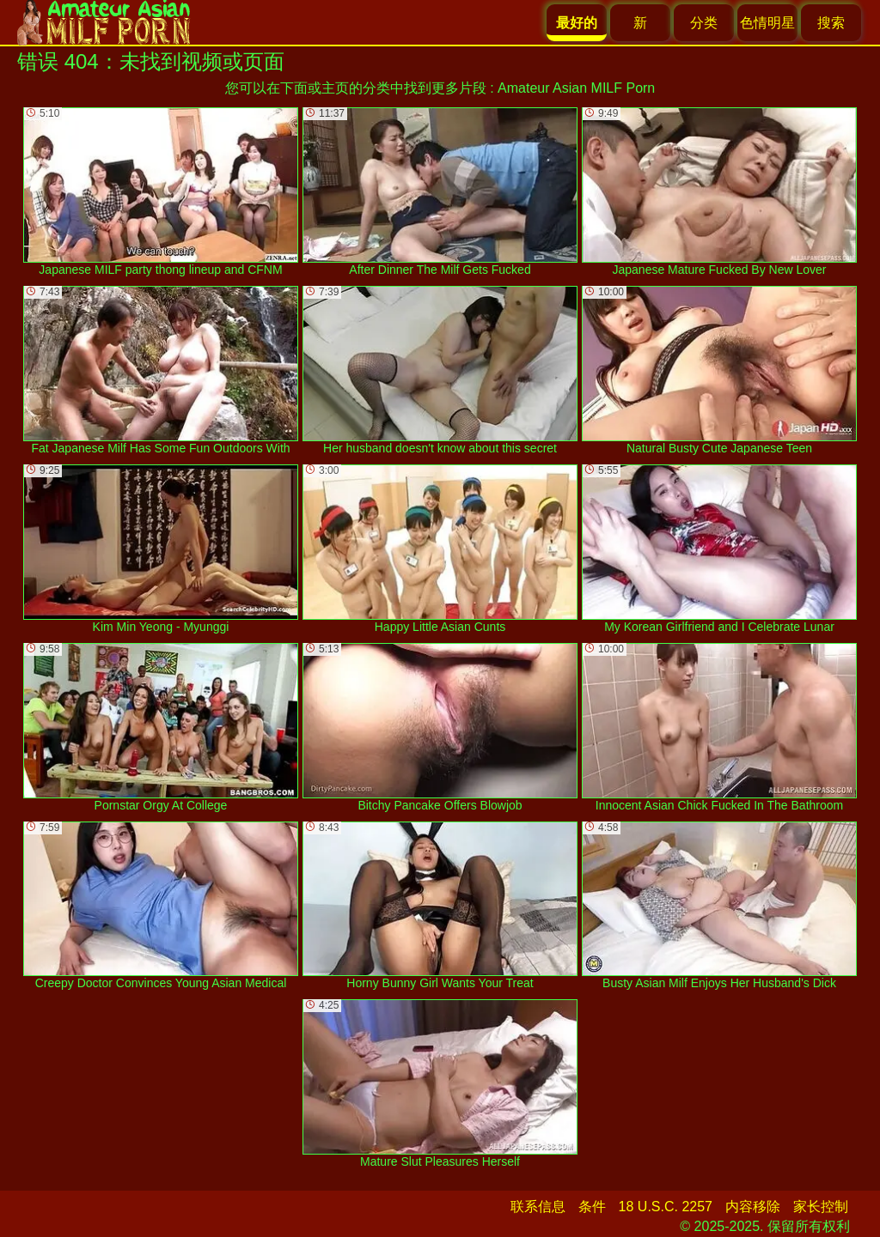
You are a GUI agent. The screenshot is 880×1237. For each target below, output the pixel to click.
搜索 (831, 22)
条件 (592, 1206)
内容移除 (752, 1206)
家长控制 (820, 1206)
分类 (704, 22)
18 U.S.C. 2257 (665, 1206)
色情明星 (767, 22)
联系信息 (537, 1206)
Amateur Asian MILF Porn (576, 88)
